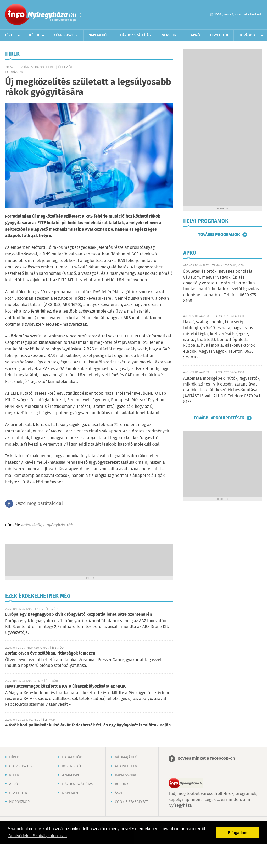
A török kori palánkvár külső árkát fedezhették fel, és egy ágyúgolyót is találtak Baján (88, 725)
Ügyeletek (219, 35)
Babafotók (72, 757)
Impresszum (125, 775)
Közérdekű (71, 766)
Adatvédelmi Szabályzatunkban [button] (37, 836)
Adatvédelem (126, 766)
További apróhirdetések (219, 418)
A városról (72, 775)
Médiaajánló (126, 757)
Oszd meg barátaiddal (39, 503)
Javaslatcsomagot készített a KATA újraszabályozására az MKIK (65, 686)
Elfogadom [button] (237, 833)
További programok (219, 234)
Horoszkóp (19, 802)
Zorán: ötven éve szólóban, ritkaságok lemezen (50, 653)
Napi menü (71, 793)
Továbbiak (248, 35)
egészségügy (32, 525)
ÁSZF (119, 793)
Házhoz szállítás (135, 35)
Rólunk (122, 784)
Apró (195, 35)
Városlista (80, 15)
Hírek (10, 35)
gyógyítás (56, 525)
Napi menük (98, 35)
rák (70, 525)
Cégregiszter (66, 35)
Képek (34, 35)
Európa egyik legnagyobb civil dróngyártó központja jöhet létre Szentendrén (78, 614)
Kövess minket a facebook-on (206, 758)
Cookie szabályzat (131, 802)
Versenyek (171, 35)
